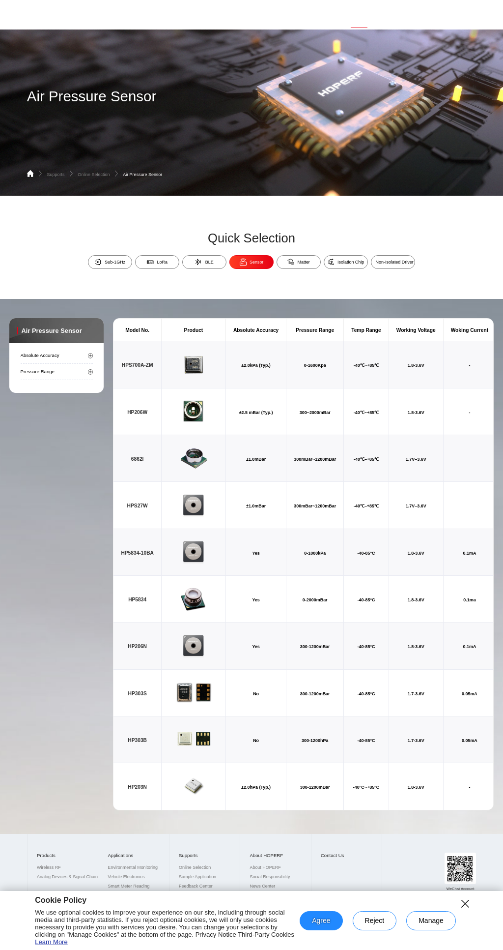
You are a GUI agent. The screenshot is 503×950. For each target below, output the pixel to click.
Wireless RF (49, 867)
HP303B (137, 740)
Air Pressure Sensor (142, 174)
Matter (298, 262)
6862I (137, 459)
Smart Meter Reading (128, 886)
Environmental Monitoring (133, 867)
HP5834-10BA (137, 553)
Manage (431, 920)
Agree (321, 920)
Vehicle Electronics (126, 876)
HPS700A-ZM (137, 365)
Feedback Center (196, 886)
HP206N (137, 646)
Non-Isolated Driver (395, 262)
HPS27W (137, 505)
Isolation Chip (346, 262)
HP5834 (137, 599)
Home (266, 12)
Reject (375, 920)
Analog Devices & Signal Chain (67, 876)
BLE (204, 262)
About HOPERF (395, 12)
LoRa (157, 262)
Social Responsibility (270, 876)
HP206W (137, 412)
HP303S (137, 693)
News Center (262, 886)
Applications (326, 12)
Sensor (252, 262)
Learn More (51, 942)
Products (293, 12)
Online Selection (99, 174)
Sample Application (197, 876)
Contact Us (433, 12)
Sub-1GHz (110, 262)
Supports (359, 12)
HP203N (137, 787)
